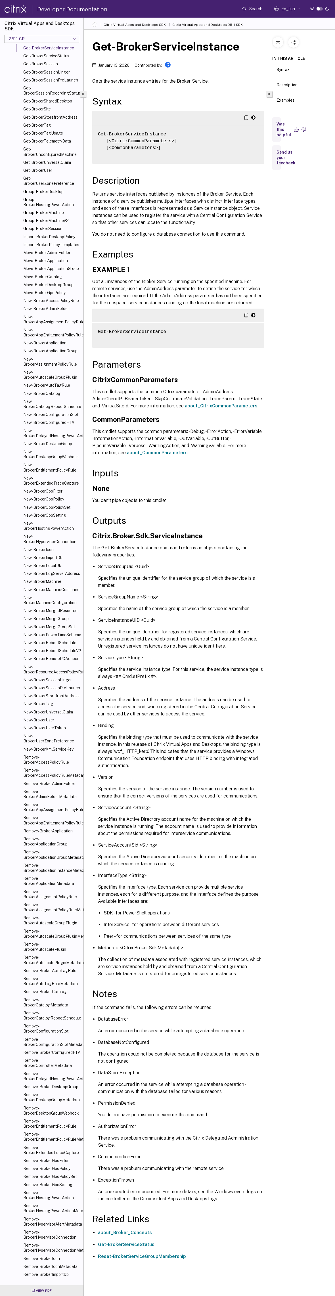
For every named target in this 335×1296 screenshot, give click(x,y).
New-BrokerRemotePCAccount (52, 658)
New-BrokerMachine (42, 581)
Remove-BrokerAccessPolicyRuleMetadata (52, 773)
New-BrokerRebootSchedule (49, 642)
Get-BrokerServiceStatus (46, 56)
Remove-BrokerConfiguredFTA (52, 1052)
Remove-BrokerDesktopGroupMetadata (51, 1097)
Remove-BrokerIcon (41, 1258)
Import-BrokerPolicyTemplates (51, 244)
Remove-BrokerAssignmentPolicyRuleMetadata (52, 907)
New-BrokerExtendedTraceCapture (51, 480)
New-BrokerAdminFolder (46, 308)
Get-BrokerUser (37, 170)
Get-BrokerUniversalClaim (47, 162)
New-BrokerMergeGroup (46, 618)
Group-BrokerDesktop (43, 191)
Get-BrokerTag (37, 125)
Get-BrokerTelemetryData (47, 141)
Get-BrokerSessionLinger (46, 72)
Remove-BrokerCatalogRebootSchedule (52, 1015)
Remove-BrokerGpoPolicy (46, 1168)
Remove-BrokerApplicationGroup (45, 841)
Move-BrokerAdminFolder (46, 252)
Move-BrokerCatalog (42, 277)
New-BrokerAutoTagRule (46, 385)
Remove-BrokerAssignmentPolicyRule (50, 894)
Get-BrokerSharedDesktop (47, 101)
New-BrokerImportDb (42, 557)
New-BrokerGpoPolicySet (46, 507)
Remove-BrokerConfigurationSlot (45, 1028)
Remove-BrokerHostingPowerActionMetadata (52, 1208)
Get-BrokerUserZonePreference (48, 181)
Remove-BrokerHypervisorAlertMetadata (52, 1221)
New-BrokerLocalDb (42, 565)
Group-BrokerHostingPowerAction (48, 202)
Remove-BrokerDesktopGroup (50, 1086)
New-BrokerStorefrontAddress (51, 696)
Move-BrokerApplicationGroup (51, 268)
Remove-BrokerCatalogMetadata (45, 1002)
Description (287, 87)
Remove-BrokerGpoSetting (47, 1184)
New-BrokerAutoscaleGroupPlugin (50, 375)
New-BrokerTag (38, 704)
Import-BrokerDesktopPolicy (49, 237)
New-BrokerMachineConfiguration (50, 600)
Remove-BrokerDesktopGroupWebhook (51, 1110)
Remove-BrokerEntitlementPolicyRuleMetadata (52, 1137)
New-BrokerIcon (38, 549)
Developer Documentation (72, 9)
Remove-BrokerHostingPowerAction (48, 1195)
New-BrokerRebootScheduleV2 (52, 650)
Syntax (283, 72)
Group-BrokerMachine (43, 212)
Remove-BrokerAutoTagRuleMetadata (50, 981)
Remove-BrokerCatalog (45, 991)
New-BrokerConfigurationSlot (50, 414)
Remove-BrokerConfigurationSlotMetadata (52, 1042)
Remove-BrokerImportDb (46, 1274)
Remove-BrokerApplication (48, 831)
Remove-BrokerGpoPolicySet (50, 1176)
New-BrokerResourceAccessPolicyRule (52, 669)
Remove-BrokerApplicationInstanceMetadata (52, 868)
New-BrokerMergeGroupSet (49, 627)
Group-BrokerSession (42, 228)
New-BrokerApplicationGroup (50, 351)
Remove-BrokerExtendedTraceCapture (51, 1150)
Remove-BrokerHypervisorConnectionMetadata (52, 1248)
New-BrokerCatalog (41, 393)
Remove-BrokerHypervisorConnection (49, 1235)
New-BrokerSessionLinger (47, 680)
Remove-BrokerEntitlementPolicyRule (49, 1123)
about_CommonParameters (157, 452)
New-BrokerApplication (44, 343)
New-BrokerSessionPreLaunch (51, 688)
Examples (285, 103)
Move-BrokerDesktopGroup (48, 284)
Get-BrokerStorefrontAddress (50, 117)
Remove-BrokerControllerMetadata (47, 1063)
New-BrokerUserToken (44, 728)
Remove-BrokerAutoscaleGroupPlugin (50, 920)
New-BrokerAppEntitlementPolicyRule (52, 332)
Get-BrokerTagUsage (43, 133)
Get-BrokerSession (40, 64)
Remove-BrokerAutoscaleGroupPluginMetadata (52, 934)
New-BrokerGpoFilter (42, 491)
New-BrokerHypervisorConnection (49, 539)
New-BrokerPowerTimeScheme (52, 635)
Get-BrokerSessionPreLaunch (50, 80)
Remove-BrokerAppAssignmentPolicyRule (52, 807)
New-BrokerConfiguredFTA (48, 422)
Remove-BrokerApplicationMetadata (48, 881)
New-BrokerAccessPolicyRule (51, 300)
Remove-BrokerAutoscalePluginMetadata (52, 960)
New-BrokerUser (38, 720)
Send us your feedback (286, 157)
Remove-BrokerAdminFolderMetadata (50, 794)
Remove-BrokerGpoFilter (46, 1160)
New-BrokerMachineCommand (51, 589)
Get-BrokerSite (37, 109)
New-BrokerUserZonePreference (48, 738)
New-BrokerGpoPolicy (43, 499)
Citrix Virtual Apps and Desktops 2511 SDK (207, 25)
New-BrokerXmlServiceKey (48, 749)
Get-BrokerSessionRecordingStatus (52, 90)
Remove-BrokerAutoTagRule (49, 970)
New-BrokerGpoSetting (44, 515)
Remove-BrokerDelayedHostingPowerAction (52, 1076)
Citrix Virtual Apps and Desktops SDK (135, 25)
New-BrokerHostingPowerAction (48, 526)
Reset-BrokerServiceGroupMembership (142, 1256)
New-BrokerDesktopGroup (47, 443)
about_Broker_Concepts (125, 1232)
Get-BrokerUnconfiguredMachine (50, 151)
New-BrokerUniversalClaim (48, 712)
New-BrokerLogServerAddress (51, 573)
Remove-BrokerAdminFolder (49, 783)
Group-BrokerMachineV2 (46, 220)
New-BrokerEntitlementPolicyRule (49, 467)
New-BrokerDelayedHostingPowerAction (52, 433)
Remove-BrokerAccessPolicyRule (46, 760)
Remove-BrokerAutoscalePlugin (44, 947)
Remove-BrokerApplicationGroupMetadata (52, 854)
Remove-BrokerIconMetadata (50, 1266)
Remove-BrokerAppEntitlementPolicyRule (52, 820)
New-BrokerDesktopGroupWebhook (51, 454)
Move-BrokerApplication (45, 260)
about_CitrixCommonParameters (221, 406)
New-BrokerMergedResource (50, 610)
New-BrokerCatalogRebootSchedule (52, 404)
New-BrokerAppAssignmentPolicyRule (52, 319)
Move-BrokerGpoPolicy (44, 292)
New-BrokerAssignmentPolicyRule (50, 362)
